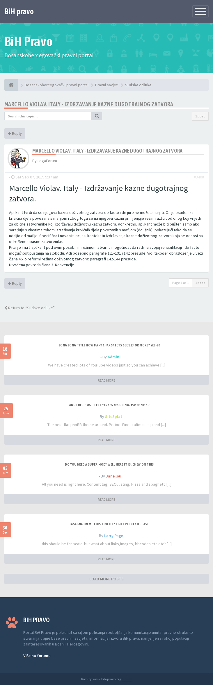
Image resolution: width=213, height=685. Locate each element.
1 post (200, 116)
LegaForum (47, 160)
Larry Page (113, 535)
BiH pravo (19, 11)
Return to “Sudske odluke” (29, 307)
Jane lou (113, 476)
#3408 (199, 177)
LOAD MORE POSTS (106, 579)
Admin (113, 357)
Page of (180, 282)
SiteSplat (113, 416)
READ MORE (106, 380)
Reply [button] (15, 133)
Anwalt (127, 679)
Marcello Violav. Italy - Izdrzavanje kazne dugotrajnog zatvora (88, 104)
